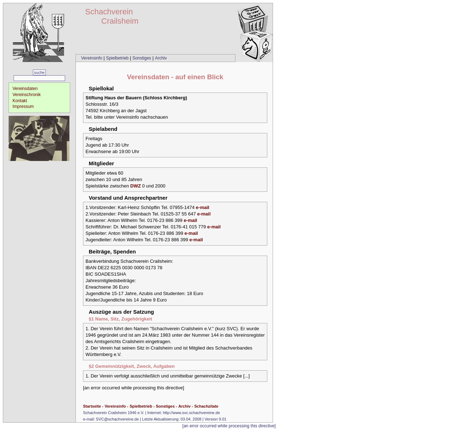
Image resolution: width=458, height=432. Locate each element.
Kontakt (20, 100)
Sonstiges (142, 58)
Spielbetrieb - (142, 406)
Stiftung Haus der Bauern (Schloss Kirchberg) (136, 97)
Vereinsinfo (92, 58)
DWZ (135, 186)
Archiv (161, 58)
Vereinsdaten (25, 88)
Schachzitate (206, 406)
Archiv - (185, 406)
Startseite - (93, 406)
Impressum (23, 106)
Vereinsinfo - (116, 406)
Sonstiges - (166, 406)
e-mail (202, 207)
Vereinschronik (27, 94)
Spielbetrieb (118, 58)
